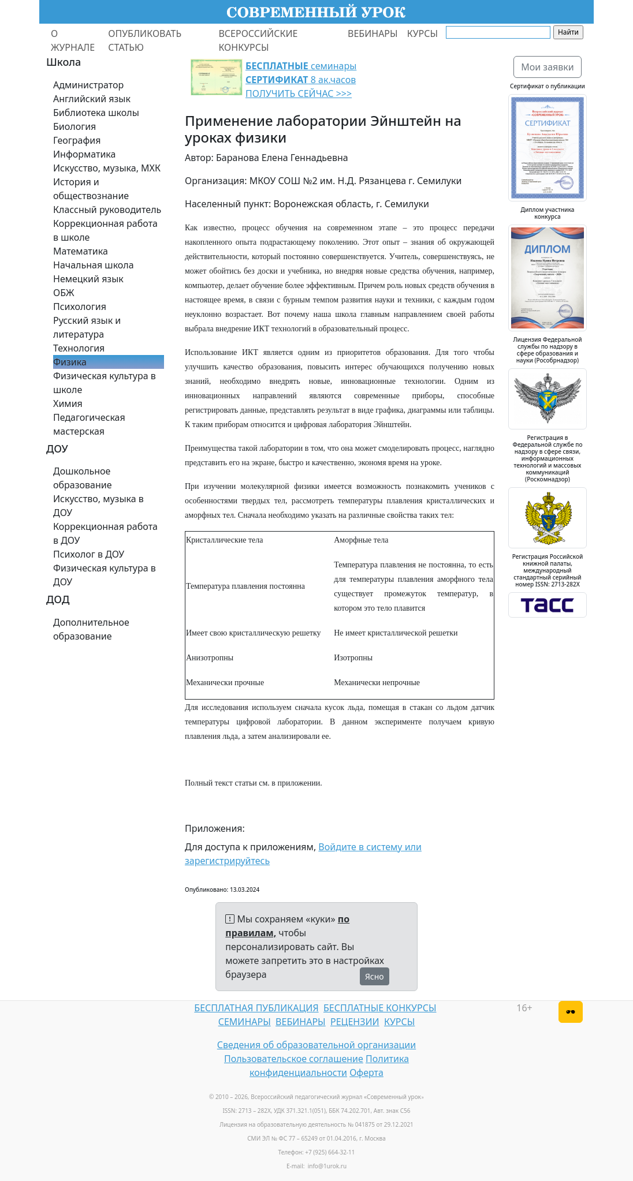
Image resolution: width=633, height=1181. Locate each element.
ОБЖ (63, 292)
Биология (74, 126)
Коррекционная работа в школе (105, 230)
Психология (79, 306)
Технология (79, 348)
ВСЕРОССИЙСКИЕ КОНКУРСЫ (257, 40)
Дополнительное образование (91, 629)
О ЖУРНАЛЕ (73, 40)
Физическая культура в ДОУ (104, 575)
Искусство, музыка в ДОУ (98, 505)
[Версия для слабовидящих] (570, 1012)
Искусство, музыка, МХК (107, 168)
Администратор (88, 85)
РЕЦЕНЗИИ (354, 1021)
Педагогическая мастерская (89, 424)
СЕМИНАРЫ (244, 1021)
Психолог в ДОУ (88, 554)
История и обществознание (91, 188)
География (76, 140)
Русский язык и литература (87, 327)
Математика (80, 251)
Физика (70, 362)
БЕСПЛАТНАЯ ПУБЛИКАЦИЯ (256, 1007)
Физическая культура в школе (104, 382)
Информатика (84, 154)
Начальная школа (93, 265)
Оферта (366, 1072)
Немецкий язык (88, 278)
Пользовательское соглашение (293, 1058)
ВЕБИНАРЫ (373, 33)
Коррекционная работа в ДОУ (105, 533)
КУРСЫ (422, 33)
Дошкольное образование (82, 478)
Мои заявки (547, 67)
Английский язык (92, 98)
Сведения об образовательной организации (316, 1044)
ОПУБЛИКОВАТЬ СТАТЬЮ (144, 40)
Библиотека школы (96, 112)
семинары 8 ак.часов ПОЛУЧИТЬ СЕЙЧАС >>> (300, 79)
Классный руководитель (107, 209)
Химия (68, 403)
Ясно (374, 976)
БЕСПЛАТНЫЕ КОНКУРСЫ (379, 1007)
